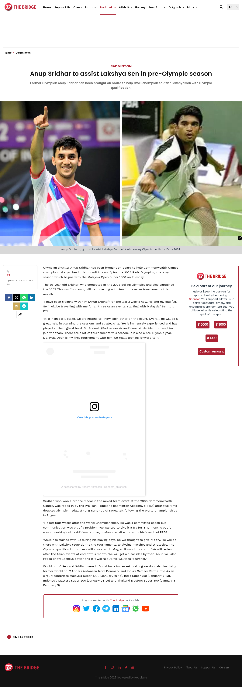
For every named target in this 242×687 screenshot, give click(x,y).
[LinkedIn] (31, 297)
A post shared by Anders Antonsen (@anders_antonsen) (94, 486)
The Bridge (117, 600)
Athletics (125, 7)
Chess (77, 7)
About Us (191, 667)
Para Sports (157, 7)
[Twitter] (16, 297)
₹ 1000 (211, 338)
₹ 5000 (203, 324)
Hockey (140, 7)
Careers (224, 667)
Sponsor (194, 299)
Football (91, 7)
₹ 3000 (221, 324)
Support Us (62, 7)
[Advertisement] (121, 36)
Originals (176, 7)
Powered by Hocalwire (132, 677)
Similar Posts (23, 637)
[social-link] (20, 314)
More (192, 7)
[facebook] (9, 297)
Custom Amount (211, 351)
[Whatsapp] (24, 297)
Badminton (108, 7)
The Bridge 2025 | (106, 677)
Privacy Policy (173, 667)
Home (47, 7)
